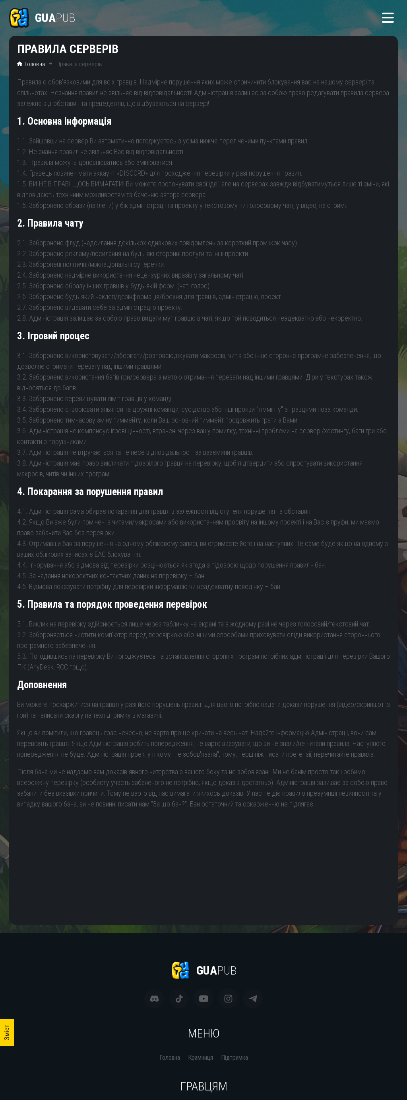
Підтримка (234, 1057)
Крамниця (200, 1057)
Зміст (7, 1032)
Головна (31, 64)
